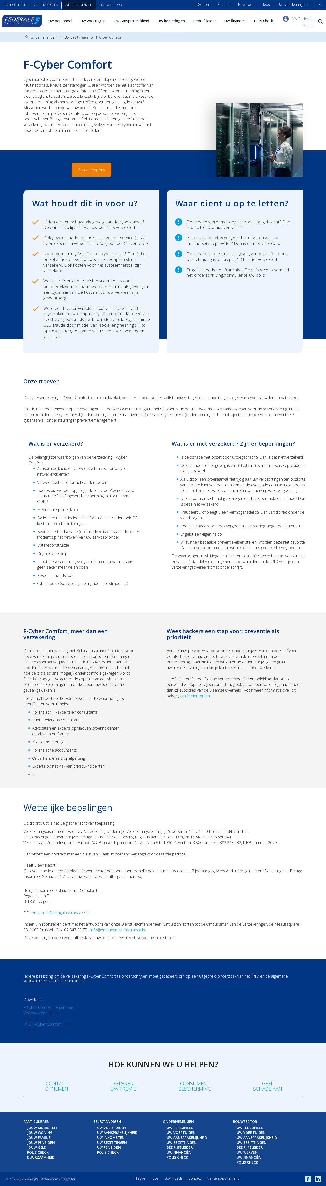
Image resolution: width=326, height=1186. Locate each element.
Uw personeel (60, 20)
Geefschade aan (267, 1086)
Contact (224, 4)
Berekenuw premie (123, 1086)
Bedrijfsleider (204, 20)
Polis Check (263, 20)
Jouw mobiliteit (42, 1127)
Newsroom (247, 4)
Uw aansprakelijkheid (131, 20)
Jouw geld (36, 1147)
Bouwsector (111, 4)
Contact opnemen (56, 1086)
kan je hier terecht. (196, 696)
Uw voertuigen (92, 20)
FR (320, 4)
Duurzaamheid (41, 1157)
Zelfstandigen (46, 4)
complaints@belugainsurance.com (60, 912)
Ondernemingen (78, 4)
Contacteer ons (91, 170)
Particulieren (15, 4)
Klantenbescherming (223, 1178)
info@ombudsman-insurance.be (118, 930)
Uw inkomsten (111, 1137)
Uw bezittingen (171, 20)
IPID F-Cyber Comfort (42, 1024)
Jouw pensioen (41, 1142)
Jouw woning (40, 1132)
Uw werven (247, 1152)
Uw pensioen (109, 1147)
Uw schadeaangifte (292, 4)
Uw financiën (235, 20)
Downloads (173, 1178)
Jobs (266, 4)
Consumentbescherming (194, 1086)
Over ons (203, 4)
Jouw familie (39, 1137)
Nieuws (140, 1178)
